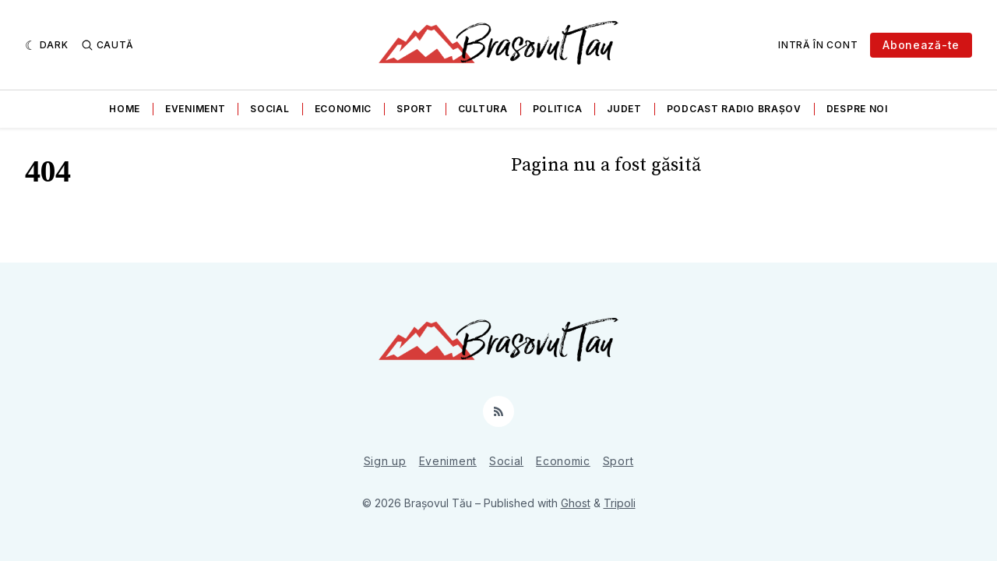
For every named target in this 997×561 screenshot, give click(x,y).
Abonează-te (921, 44)
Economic (343, 109)
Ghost (575, 503)
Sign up (385, 461)
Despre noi (857, 109)
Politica (558, 109)
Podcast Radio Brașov (734, 109)
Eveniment (195, 109)
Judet (624, 109)
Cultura (483, 109)
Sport (414, 109)
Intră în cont (818, 45)
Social (269, 109)
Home (124, 109)
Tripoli (620, 503)
